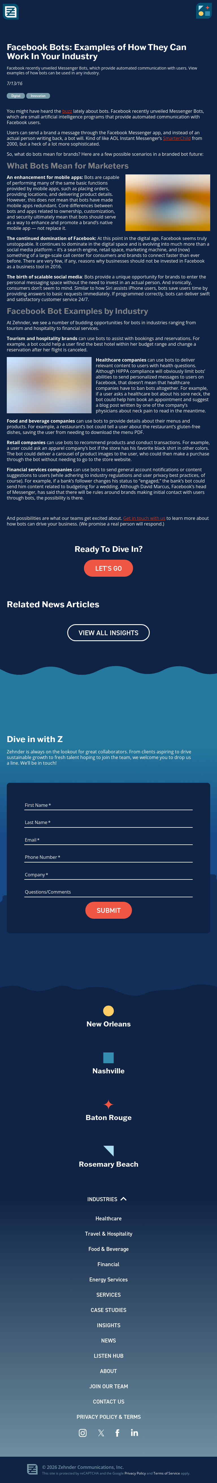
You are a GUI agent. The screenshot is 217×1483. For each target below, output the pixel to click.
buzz (67, 111)
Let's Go (108, 568)
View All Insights (108, 632)
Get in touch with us (144, 518)
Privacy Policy (135, 1473)
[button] (205, 13)
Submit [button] (109, 910)
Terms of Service (166, 1473)
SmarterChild (177, 138)
